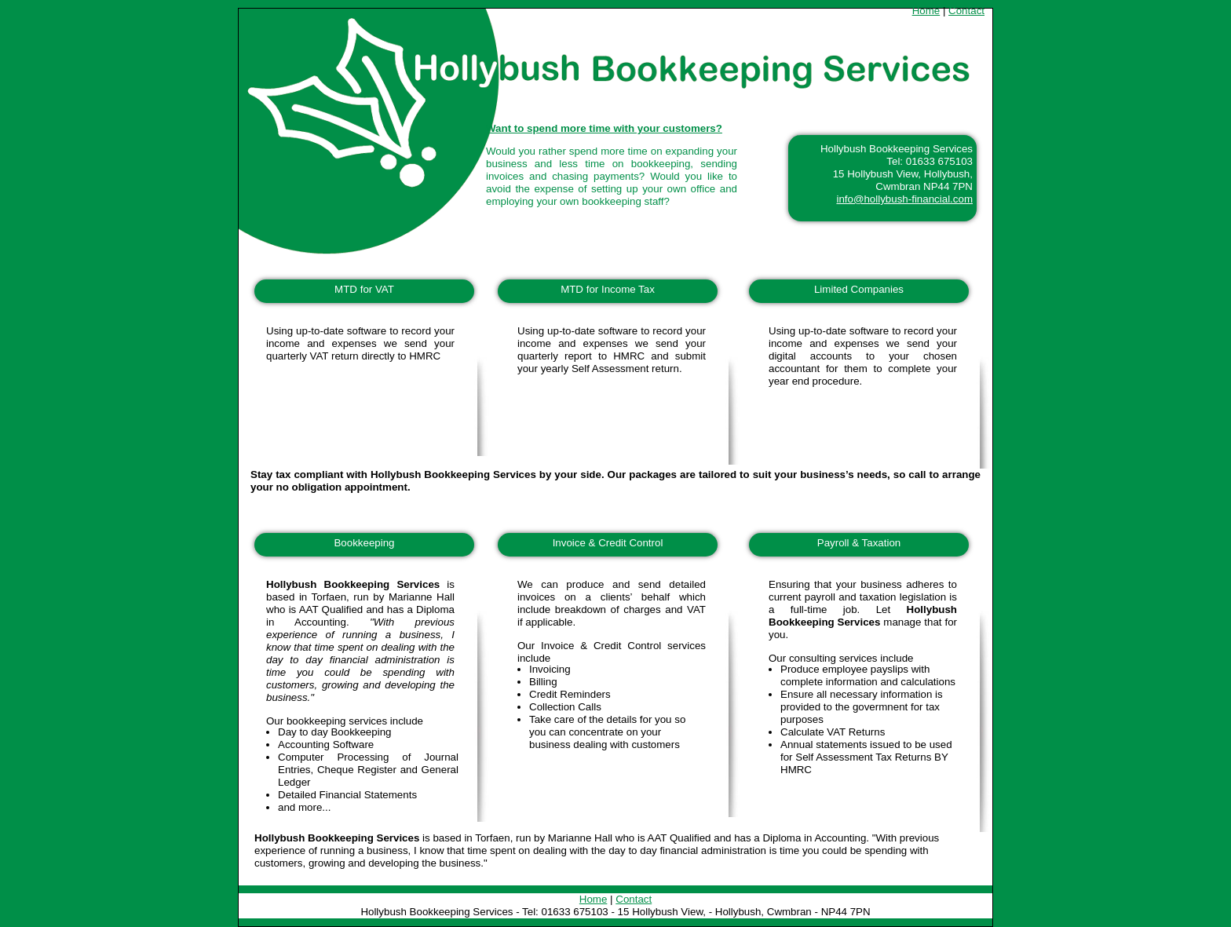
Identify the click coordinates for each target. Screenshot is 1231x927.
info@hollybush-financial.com (904, 199)
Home (926, 10)
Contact (966, 10)
